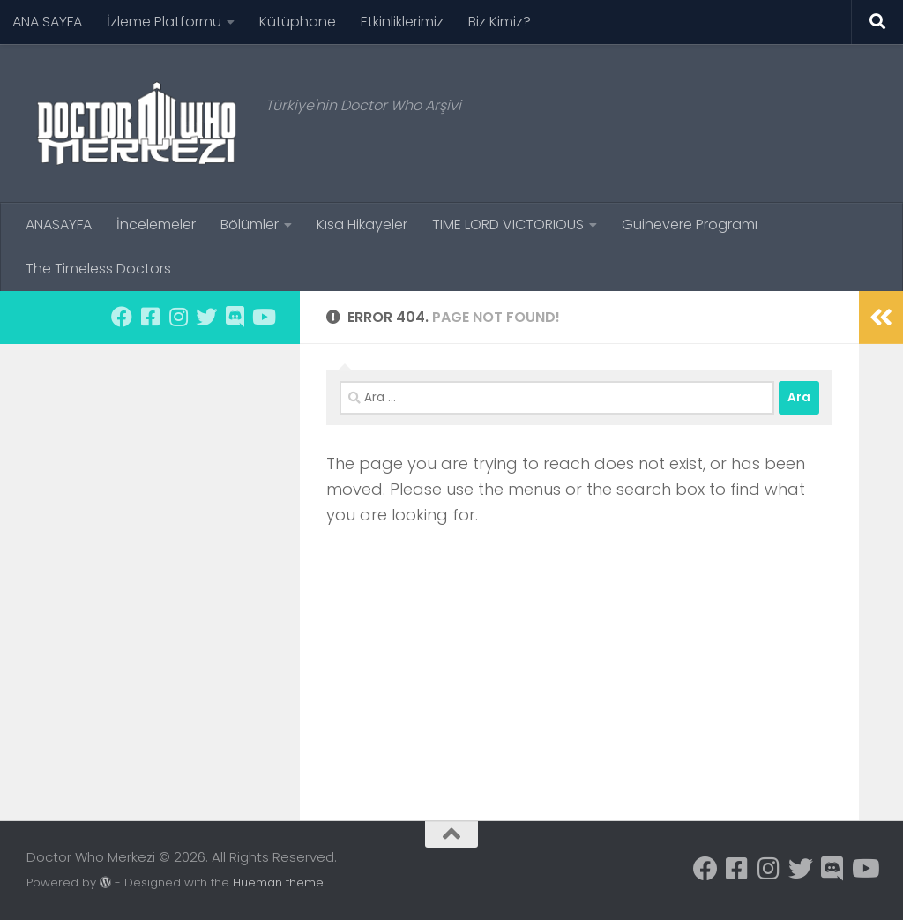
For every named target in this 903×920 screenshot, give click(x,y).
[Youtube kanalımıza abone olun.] (262, 316)
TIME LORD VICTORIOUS (508, 224)
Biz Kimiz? (499, 21)
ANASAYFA (59, 224)
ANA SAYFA (47, 21)
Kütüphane (297, 21)
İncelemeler (156, 224)
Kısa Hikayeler (362, 224)
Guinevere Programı (689, 224)
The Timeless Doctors (98, 268)
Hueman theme (278, 882)
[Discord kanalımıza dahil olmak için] (234, 316)
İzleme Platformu (164, 21)
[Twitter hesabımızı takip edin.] (206, 316)
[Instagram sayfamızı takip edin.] (178, 316)
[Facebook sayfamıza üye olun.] (121, 316)
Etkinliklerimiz (402, 21)
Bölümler (249, 224)
